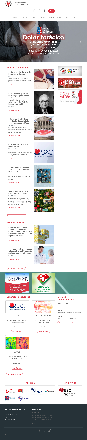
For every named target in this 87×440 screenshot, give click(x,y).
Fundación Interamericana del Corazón (41, 419)
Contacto (73, 17)
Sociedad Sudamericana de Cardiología (42, 415)
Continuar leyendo (15, 85)
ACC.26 (60, 316)
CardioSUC (34, 17)
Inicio (7, 17)
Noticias (43, 17)
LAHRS (33, 423)
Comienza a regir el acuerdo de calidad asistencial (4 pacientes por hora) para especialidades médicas (20, 252)
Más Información (17, 331)
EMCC (66, 17)
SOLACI (34, 421)
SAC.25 (60, 310)
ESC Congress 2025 (63, 304)
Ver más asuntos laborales (15, 268)
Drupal (15, 435)
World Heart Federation (37, 413)
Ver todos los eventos (14, 374)
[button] (6, 41)
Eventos (25, 17)
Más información (43, 57)
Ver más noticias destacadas (16, 216)
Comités (52, 17)
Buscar (51, 11)
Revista (59, 17)
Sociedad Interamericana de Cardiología (42, 417)
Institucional (16, 17)
